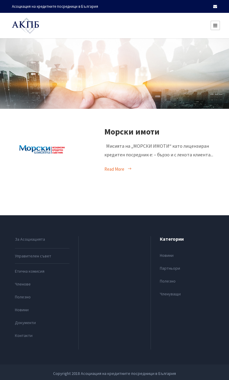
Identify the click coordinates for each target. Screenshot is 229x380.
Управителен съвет (33, 256)
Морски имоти (132, 131)
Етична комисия (29, 271)
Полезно (23, 297)
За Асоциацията (30, 239)
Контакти (24, 335)
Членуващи (170, 294)
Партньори (170, 268)
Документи (25, 322)
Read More (118, 169)
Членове (23, 284)
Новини (22, 309)
